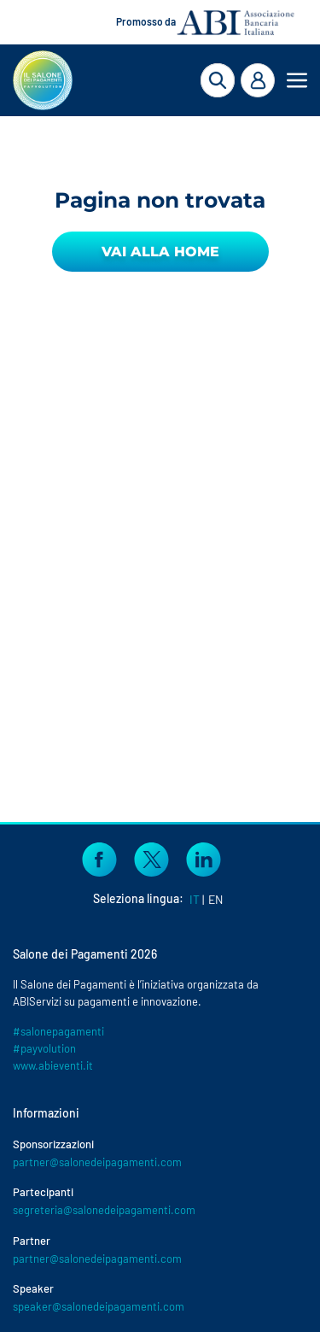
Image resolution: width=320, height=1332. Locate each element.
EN (215, 899)
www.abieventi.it (53, 1065)
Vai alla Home (160, 252)
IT (194, 899)
